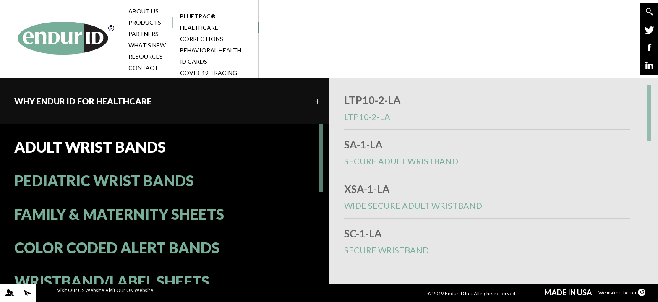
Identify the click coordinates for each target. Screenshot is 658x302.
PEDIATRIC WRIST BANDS (104, 180)
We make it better (621, 292)
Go (649, 12)
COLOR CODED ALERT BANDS (116, 247)
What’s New (150, 45)
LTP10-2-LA (487, 111)
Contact (150, 67)
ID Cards (193, 61)
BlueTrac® (198, 16)
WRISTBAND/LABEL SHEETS (111, 281)
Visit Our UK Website (129, 290)
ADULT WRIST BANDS (90, 147)
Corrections (201, 38)
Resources (150, 56)
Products (150, 22)
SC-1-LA (487, 245)
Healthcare (218, 27)
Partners (150, 33)
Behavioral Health (210, 50)
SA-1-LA (487, 156)
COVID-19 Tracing (208, 72)
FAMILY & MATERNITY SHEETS (119, 214)
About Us (150, 11)
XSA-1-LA (487, 200)
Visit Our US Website (80, 290)
